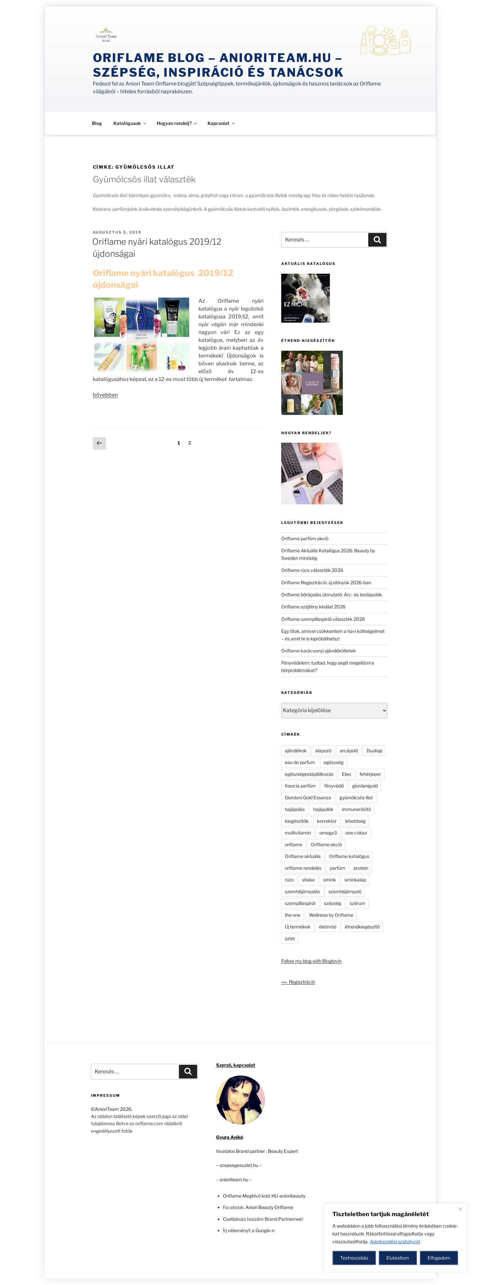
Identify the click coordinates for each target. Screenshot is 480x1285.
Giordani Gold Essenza (308, 797)
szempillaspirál (300, 903)
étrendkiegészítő (362, 926)
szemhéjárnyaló (344, 891)
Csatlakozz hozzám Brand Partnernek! (263, 1219)
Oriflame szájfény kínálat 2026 (313, 606)
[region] (395, 1237)
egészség (333, 762)
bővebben (105, 395)
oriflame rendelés (303, 868)
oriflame (293, 844)
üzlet (290, 938)
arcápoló (349, 750)
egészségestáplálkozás (309, 774)
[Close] (460, 1209)
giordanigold (365, 785)
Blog (97, 123)
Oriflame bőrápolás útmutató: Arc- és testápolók (331, 594)
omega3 (328, 832)
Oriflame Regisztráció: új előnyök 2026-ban (326, 582)
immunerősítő (356, 809)
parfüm (337, 868)
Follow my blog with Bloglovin (311, 961)
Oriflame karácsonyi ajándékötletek (318, 650)
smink (329, 879)
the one (292, 915)
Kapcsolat (222, 123)
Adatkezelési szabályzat (395, 1241)
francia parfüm (300, 785)
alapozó (323, 750)
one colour (356, 832)
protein (361, 868)
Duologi (374, 750)
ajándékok (296, 750)
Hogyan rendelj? (177, 123)
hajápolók (323, 809)
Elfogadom (439, 1258)
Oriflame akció (326, 844)
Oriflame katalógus (349, 856)
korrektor (327, 821)
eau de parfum (300, 762)
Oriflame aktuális (303, 856)
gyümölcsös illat (356, 797)
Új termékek (298, 926)
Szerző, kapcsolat (235, 1065)
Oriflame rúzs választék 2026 (312, 570)
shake (308, 879)
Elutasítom (397, 1258)
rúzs (289, 879)
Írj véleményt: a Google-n (248, 1230)
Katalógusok (130, 123)
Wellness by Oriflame (331, 915)
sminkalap (355, 879)
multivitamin (298, 832)
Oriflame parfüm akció (304, 538)
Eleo (346, 774)
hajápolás (295, 809)
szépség (332, 903)
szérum (357, 903)
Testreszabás (354, 1258)
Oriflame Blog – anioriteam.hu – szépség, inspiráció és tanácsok (218, 65)
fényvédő (334, 785)
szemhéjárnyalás (302, 891)
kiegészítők (297, 821)
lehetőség (355, 821)
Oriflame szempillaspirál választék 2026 (323, 619)
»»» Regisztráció (298, 982)
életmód (327, 926)
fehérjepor (370, 774)
